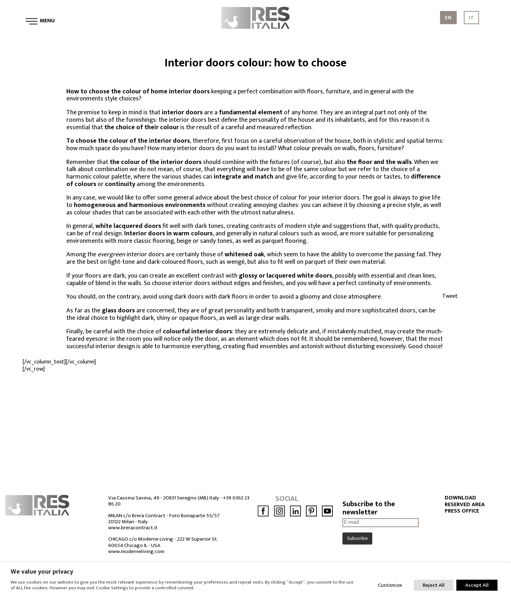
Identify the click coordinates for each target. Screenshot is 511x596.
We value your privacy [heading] (42, 572)
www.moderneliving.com (136, 551)
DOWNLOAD (460, 498)
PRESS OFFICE (462, 511)
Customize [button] (390, 585)
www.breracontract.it (133, 527)
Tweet (450, 296)
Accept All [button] (477, 585)
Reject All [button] (434, 585)
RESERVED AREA (465, 505)
